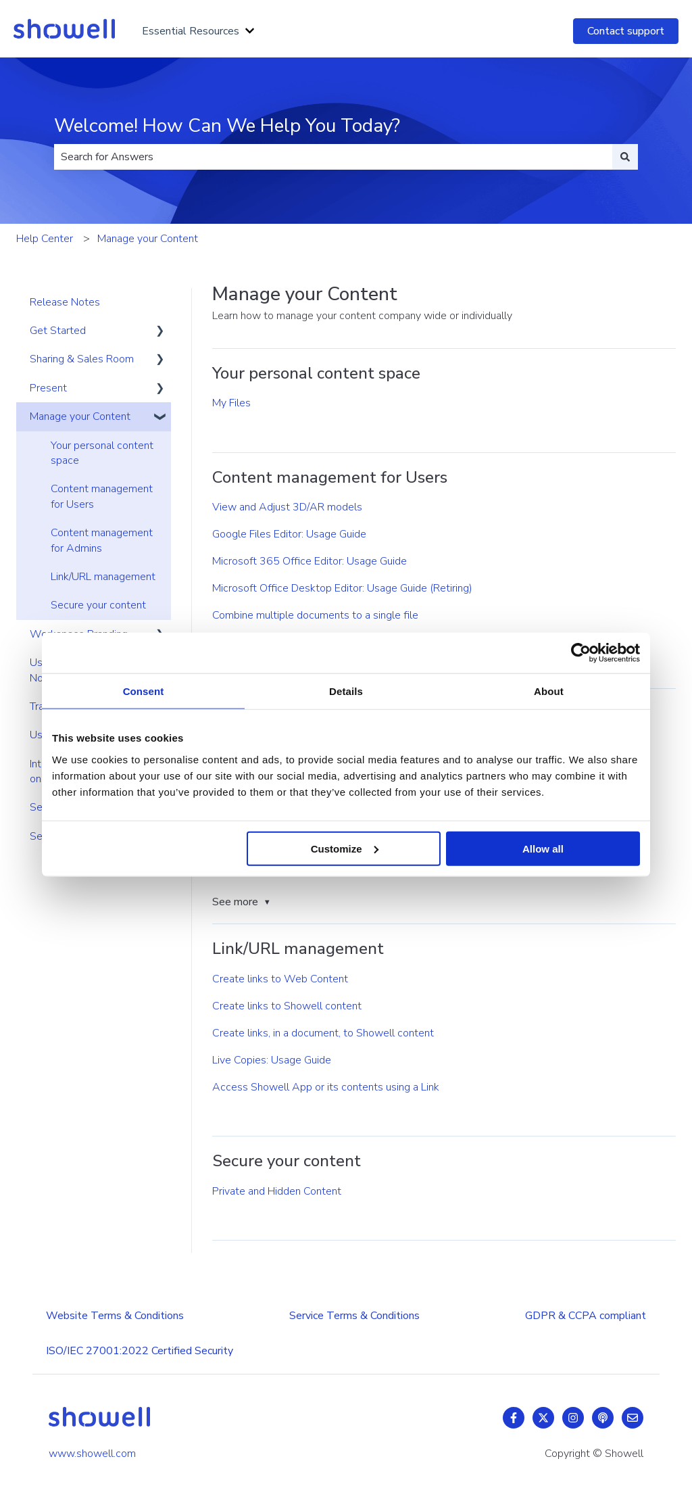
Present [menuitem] (48, 388)
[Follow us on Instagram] (573, 1418)
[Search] (625, 157)
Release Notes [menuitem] (65, 302)
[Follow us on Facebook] (513, 1418)
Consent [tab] (143, 691)
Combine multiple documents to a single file (315, 615)
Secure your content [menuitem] (98, 605)
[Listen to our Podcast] (603, 1418)
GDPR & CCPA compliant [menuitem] (585, 1315)
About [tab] (549, 691)
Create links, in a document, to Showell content (323, 1033)
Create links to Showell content (287, 1006)
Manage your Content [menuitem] (80, 416)
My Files (231, 403)
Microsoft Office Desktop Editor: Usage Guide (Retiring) (342, 588)
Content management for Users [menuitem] (102, 496)
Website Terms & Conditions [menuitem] (115, 1315)
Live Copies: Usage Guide (271, 1060)
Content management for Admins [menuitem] (102, 540)
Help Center (44, 238)
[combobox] (333, 157)
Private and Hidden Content (276, 1191)
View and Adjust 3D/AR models (287, 507)
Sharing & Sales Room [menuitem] (82, 359)
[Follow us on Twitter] (543, 1418)
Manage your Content (147, 238)
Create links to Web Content (280, 979)
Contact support (625, 31)
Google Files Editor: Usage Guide (289, 534)
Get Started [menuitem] (58, 330)
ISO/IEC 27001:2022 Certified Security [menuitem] (139, 1350)
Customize (344, 848)
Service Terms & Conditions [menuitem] (354, 1315)
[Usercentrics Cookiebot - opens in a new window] (581, 653)
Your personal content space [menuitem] (102, 453)
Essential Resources (190, 31)
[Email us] (632, 1418)
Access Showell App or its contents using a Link (325, 1087)
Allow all (543, 848)
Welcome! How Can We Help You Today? (227, 126)
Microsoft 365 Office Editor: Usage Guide (309, 561)
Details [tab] (346, 691)
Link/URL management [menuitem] (103, 576)
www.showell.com (92, 1453)
